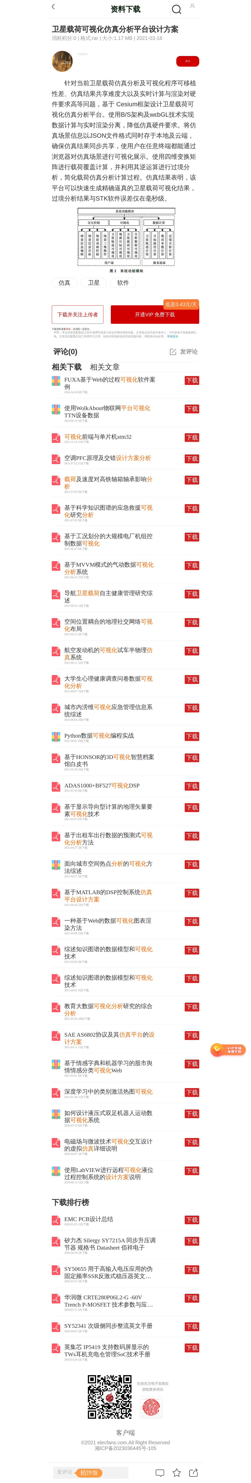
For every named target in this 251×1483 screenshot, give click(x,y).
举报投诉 (172, 336)
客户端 (125, 1432)
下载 (192, 380)
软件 (123, 282)
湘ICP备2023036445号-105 (125, 1448)
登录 (68, 329)
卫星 (94, 282)
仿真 (64, 282)
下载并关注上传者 (77, 314)
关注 (187, 61)
